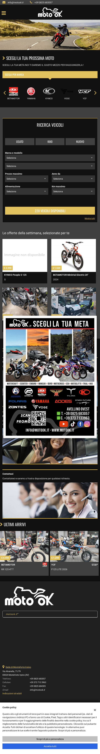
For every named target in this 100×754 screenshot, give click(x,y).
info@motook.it (15, 2)
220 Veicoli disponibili (50, 210)
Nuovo (80, 141)
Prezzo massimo (13, 173)
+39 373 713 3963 (38, 682)
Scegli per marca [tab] (14, 75)
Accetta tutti (50, 746)
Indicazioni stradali (12, 693)
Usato (19, 141)
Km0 (50, 141)
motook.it (11, 614)
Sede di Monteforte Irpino (18, 667)
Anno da (56, 173)
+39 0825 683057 (43, 2)
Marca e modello (13, 153)
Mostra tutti (90, 218)
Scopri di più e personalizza (50, 739)
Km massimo (58, 186)
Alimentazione (12, 186)
